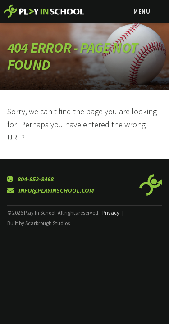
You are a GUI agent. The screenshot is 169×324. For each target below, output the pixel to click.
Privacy (110, 212)
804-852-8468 (30, 179)
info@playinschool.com (50, 190)
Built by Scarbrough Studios (38, 223)
